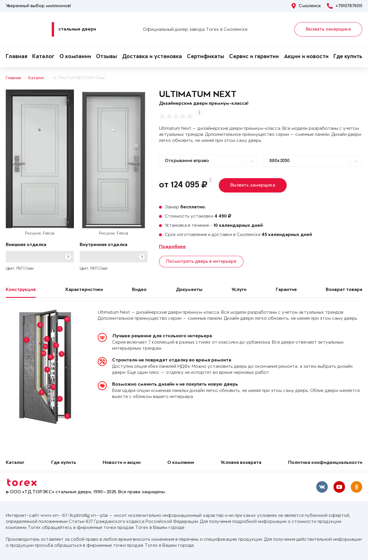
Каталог (43, 57)
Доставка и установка (152, 57)
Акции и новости (306, 57)
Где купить (348, 57)
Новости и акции (122, 462)
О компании (75, 57)
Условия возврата (241, 462)
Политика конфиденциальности (325, 462)
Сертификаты (205, 57)
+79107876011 (344, 6)
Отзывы (106, 57)
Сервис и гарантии (254, 57)
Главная (16, 57)
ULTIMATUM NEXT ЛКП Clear (78, 78)
